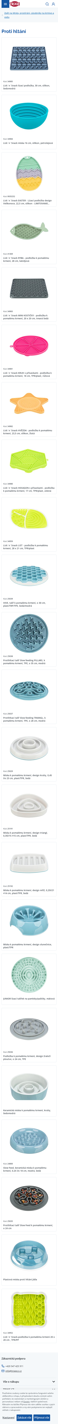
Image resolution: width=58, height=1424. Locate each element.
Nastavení (8, 1417)
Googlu (26, 1401)
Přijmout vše (41, 1417)
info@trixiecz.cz (13, 1371)
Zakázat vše (24, 1417)
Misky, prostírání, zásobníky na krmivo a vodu (30, 15)
